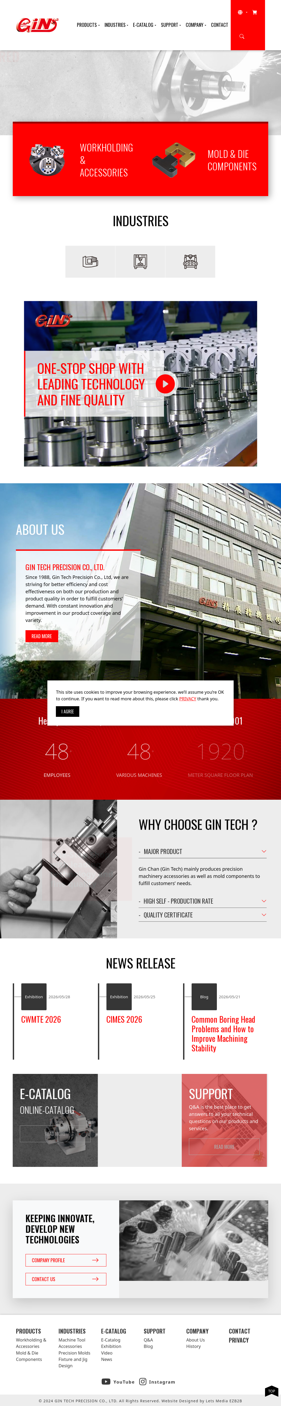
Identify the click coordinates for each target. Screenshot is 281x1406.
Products (87, 24)
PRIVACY (187, 699)
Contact (219, 24)
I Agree (67, 711)
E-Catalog (143, 24)
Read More (45, 102)
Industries (115, 24)
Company (194, 24)
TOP (271, 1391)
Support (169, 24)
